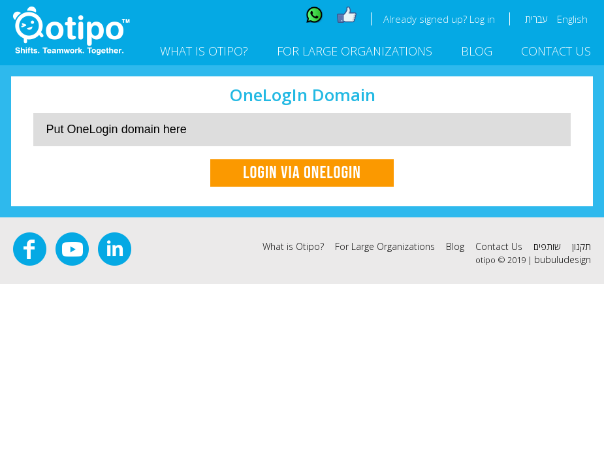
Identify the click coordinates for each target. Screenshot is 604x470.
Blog (476, 51)
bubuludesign (562, 259)
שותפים (547, 246)
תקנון (581, 246)
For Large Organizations (354, 51)
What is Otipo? (204, 51)
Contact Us (556, 51)
